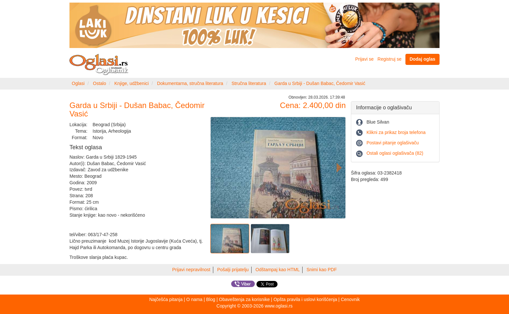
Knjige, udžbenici (131, 83)
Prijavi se (364, 59)
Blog (210, 299)
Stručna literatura (248, 83)
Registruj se (390, 59)
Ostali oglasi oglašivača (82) (394, 153)
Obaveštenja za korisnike (244, 299)
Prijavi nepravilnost (191, 269)
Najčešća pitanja (166, 299)
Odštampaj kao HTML (277, 269)
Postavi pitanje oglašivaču (392, 142)
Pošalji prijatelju (233, 269)
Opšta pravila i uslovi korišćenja (305, 299)
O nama (194, 299)
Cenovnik (350, 299)
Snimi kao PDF (321, 269)
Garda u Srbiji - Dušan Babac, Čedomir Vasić (319, 83)
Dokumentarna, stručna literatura (190, 83)
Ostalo (99, 83)
